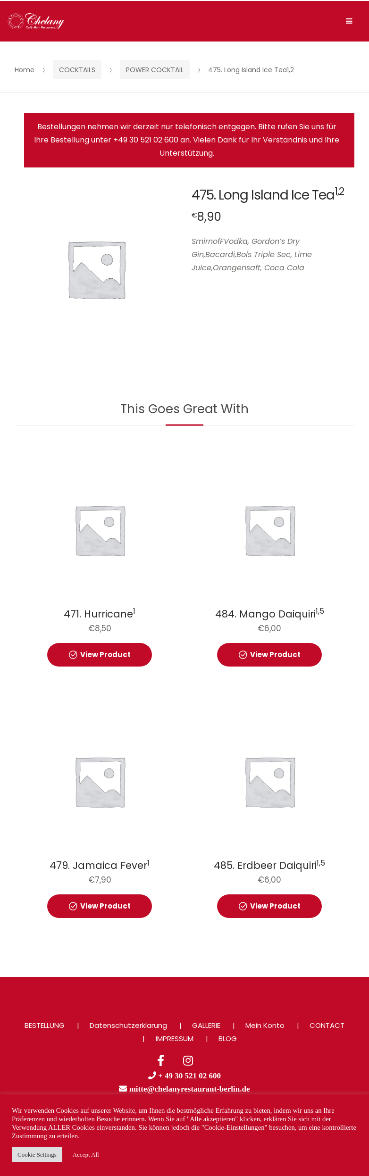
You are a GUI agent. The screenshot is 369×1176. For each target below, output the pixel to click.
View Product (105, 654)
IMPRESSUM (174, 1038)
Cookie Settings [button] (37, 1154)
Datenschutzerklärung (128, 1025)
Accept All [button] (86, 1154)
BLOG (227, 1038)
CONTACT (327, 1025)
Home (24, 70)
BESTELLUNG (45, 1025)
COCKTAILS (77, 70)
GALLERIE (206, 1025)
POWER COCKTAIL (155, 70)
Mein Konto (265, 1025)
